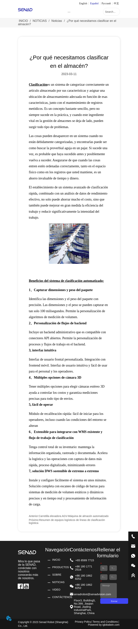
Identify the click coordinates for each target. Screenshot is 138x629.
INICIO (23, 20)
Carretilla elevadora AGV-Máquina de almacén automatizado (74, 516)
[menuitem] (69, 12)
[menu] (69, 12)
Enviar (114, 601)
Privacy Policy (83, 621)
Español (94, 3)
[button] (69, 12)
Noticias (57, 20)
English (83, 3)
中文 (116, 3)
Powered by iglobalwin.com (104, 624)
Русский (106, 3)
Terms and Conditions (105, 621)
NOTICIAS (39, 20)
